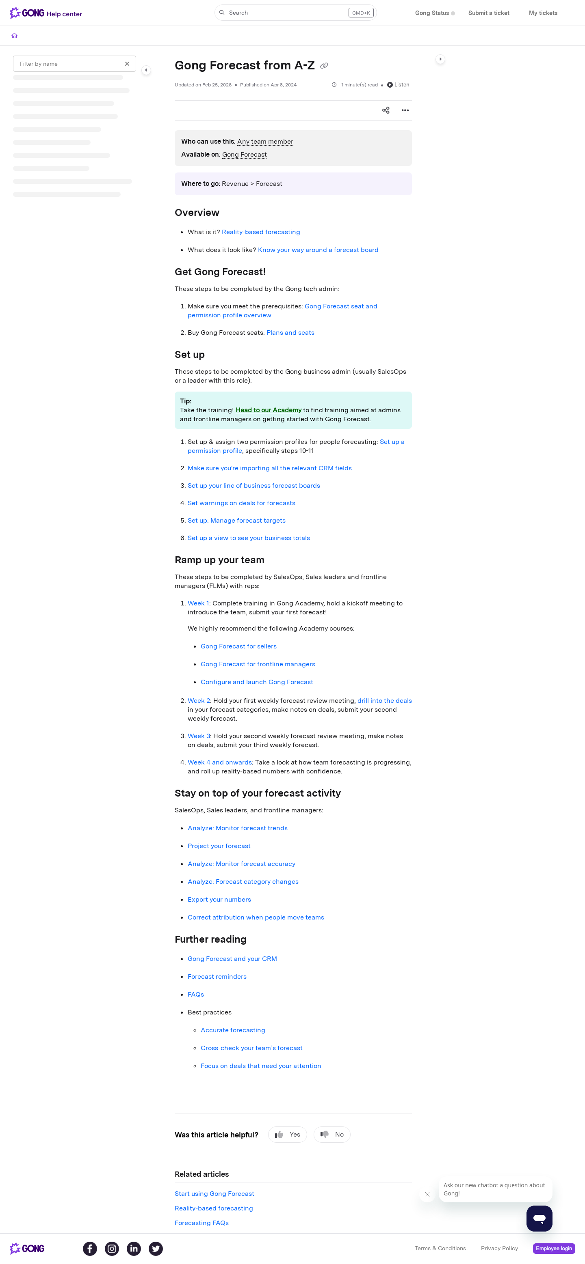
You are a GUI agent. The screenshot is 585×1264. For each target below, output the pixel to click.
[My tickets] (543, 13)
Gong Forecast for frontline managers (258, 664)
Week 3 (199, 736)
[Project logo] (47, 13)
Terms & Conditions (440, 1248)
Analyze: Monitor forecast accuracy (241, 864)
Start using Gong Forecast (214, 1193)
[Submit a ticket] (488, 13)
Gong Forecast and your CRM (232, 959)
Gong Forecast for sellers (239, 646)
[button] (295, 12)
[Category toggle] (146, 70)
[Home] (14, 36)
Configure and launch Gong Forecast (257, 682)
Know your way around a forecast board (318, 250)
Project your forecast (219, 846)
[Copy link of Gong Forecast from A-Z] (324, 66)
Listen (398, 85)
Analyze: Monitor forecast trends (238, 828)
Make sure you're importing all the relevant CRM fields (270, 468)
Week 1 (198, 603)
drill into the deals (385, 700)
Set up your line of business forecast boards (254, 485)
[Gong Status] (432, 13)
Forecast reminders (217, 976)
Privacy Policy (499, 1248)
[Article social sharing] (385, 110)
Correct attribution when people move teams (256, 917)
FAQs (196, 994)
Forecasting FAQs (202, 1223)
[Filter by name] (74, 64)
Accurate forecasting (233, 1030)
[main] (293, 639)
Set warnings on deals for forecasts (241, 503)
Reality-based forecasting (261, 232)
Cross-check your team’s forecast (252, 1048)
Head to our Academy (268, 410)
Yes (287, 1134)
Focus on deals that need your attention (261, 1066)
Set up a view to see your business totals (249, 538)
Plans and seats (290, 332)
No (332, 1134)
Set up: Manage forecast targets (237, 520)
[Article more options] (405, 110)
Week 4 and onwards (220, 762)
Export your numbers (219, 899)
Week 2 (199, 700)
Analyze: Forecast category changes (243, 881)
